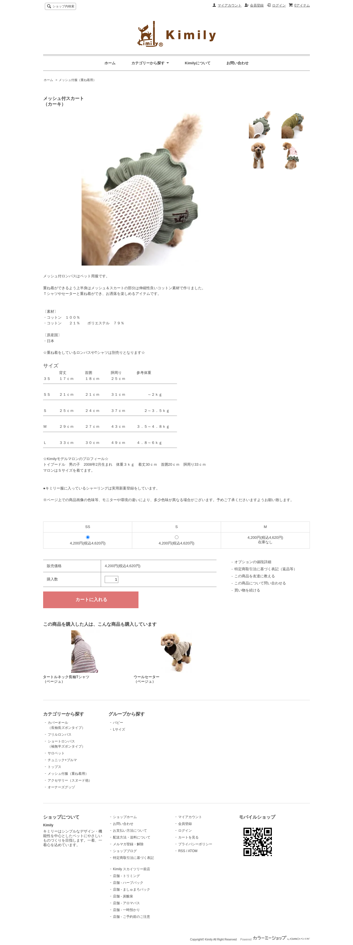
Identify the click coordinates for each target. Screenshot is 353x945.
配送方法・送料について (131, 837)
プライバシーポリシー (195, 844)
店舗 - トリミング (126, 876)
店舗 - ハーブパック (128, 883)
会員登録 (257, 5)
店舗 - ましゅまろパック (131, 889)
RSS (181, 851)
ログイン (279, 5)
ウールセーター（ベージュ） (146, 679)
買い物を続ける (247, 590)
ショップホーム (125, 817)
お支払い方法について (130, 831)
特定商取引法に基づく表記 (133, 858)
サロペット (56, 753)
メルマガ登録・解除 (128, 844)
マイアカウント (229, 5)
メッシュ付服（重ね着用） (77, 80)
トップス (54, 767)
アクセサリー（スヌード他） (70, 780)
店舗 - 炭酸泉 (123, 896)
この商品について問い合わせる (260, 583)
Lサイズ (119, 729)
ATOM (192, 851)
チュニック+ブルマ (62, 760)
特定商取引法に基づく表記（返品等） (265, 569)
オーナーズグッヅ (61, 787)
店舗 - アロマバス (126, 903)
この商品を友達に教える (254, 576)
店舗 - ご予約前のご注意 (131, 917)
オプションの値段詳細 (252, 562)
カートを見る (188, 837)
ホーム (109, 63)
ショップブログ (125, 851)
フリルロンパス (60, 735)
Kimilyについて (198, 63)
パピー (118, 723)
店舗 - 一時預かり (126, 910)
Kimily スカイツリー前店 (131, 869)
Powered (275, 939)
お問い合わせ (237, 63)
